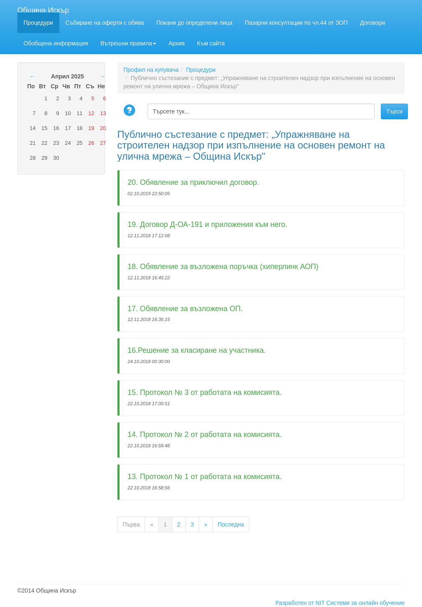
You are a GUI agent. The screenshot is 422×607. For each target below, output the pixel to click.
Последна (231, 524)
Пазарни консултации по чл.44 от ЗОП (296, 22)
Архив (177, 43)
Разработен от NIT (300, 603)
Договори (372, 22)
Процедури (38, 22)
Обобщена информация (55, 43)
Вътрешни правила (128, 43)
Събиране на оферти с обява (105, 22)
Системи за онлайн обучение (365, 603)
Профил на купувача (151, 69)
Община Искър (43, 9)
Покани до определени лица (194, 22)
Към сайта (211, 43)
